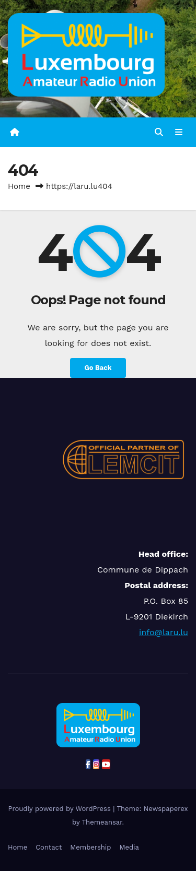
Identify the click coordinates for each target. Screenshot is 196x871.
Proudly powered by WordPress (60, 809)
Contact (49, 847)
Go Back (98, 368)
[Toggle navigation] (179, 132)
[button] (159, 132)
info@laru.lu (163, 632)
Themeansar (102, 822)
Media (129, 847)
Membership (90, 847)
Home (19, 186)
